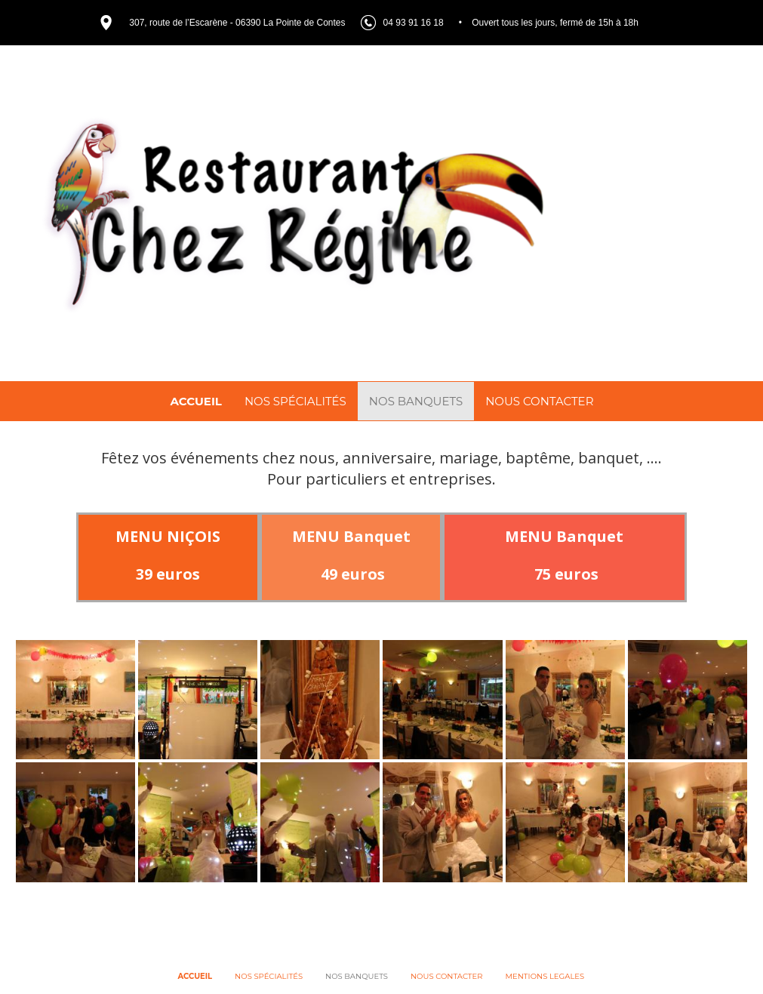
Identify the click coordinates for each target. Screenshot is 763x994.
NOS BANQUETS (416, 401)
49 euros (351, 578)
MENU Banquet (351, 540)
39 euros (168, 578)
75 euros (564, 578)
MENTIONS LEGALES (545, 976)
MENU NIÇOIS (167, 540)
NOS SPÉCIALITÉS (295, 401)
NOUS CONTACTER (539, 401)
